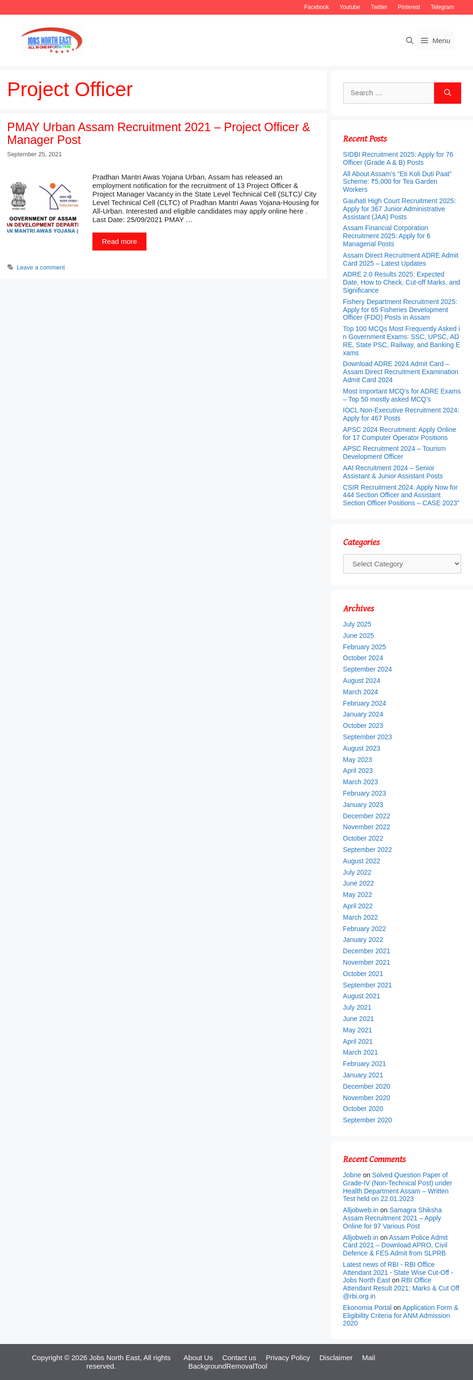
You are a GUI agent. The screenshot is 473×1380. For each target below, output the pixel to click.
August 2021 (362, 996)
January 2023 (363, 804)
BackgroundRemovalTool (227, 1366)
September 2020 (367, 1120)
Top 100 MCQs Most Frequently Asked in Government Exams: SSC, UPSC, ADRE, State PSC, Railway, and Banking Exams (401, 340)
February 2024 (364, 703)
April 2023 (358, 770)
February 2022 (364, 928)
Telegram (442, 7)
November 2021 (367, 962)
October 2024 (363, 658)
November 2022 (367, 827)
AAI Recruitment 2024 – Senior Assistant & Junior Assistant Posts (393, 472)
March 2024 (360, 692)
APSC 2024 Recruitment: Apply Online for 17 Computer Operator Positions (399, 433)
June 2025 (358, 635)
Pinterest (409, 7)
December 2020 (367, 1086)
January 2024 (363, 714)
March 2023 (360, 782)
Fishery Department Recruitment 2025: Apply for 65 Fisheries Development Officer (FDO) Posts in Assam (400, 310)
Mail (368, 1357)
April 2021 (358, 1041)
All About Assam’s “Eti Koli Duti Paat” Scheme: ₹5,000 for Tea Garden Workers (397, 182)
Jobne (352, 1175)
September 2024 (367, 669)
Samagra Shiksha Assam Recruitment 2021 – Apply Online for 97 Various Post (392, 1218)
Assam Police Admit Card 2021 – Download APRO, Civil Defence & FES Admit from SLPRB (395, 1245)
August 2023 (362, 748)
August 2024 (362, 680)
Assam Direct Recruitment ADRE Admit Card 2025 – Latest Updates (401, 259)
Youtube (349, 7)
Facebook (316, 7)
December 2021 (367, 951)
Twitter (379, 7)
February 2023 (364, 793)
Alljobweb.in (361, 1210)
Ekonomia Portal (367, 1307)
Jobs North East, (115, 1357)
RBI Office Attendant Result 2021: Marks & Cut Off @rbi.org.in (401, 1288)
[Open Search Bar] (409, 40)
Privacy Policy (288, 1357)
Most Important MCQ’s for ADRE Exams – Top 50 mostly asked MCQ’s (402, 395)
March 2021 (360, 1052)
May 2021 (357, 1030)
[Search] (447, 93)
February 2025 (364, 647)
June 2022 (358, 883)
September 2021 (367, 985)
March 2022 (360, 917)
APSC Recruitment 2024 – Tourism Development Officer (394, 452)
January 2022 (363, 939)
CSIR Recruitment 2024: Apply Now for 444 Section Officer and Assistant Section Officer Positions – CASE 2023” (401, 495)
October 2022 (363, 838)
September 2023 (367, 737)
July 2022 (357, 872)
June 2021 (358, 1018)
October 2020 (363, 1108)
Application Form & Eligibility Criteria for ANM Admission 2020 (401, 1315)
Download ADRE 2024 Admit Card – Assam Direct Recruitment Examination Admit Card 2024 (401, 372)
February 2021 (364, 1063)
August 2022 (362, 861)
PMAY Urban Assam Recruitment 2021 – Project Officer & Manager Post (158, 133)
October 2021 (363, 973)
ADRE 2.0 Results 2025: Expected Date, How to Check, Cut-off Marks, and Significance (401, 282)
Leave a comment (40, 267)
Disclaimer (336, 1357)
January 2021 (363, 1075)
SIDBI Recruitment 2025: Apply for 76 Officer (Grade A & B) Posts (398, 158)
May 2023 (357, 759)
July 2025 (357, 624)
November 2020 (367, 1098)
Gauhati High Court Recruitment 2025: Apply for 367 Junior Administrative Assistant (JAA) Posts (399, 209)
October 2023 (363, 725)
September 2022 (367, 849)
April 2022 (358, 906)
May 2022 (357, 894)
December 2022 (367, 816)
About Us (198, 1357)
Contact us (239, 1357)
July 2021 (357, 1007)
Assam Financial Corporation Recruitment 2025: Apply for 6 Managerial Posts (386, 236)
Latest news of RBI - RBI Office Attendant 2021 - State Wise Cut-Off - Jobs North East (398, 1272)
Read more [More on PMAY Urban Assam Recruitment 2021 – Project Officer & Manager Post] (119, 241)
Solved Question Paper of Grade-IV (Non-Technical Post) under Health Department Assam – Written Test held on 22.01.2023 (397, 1186)
